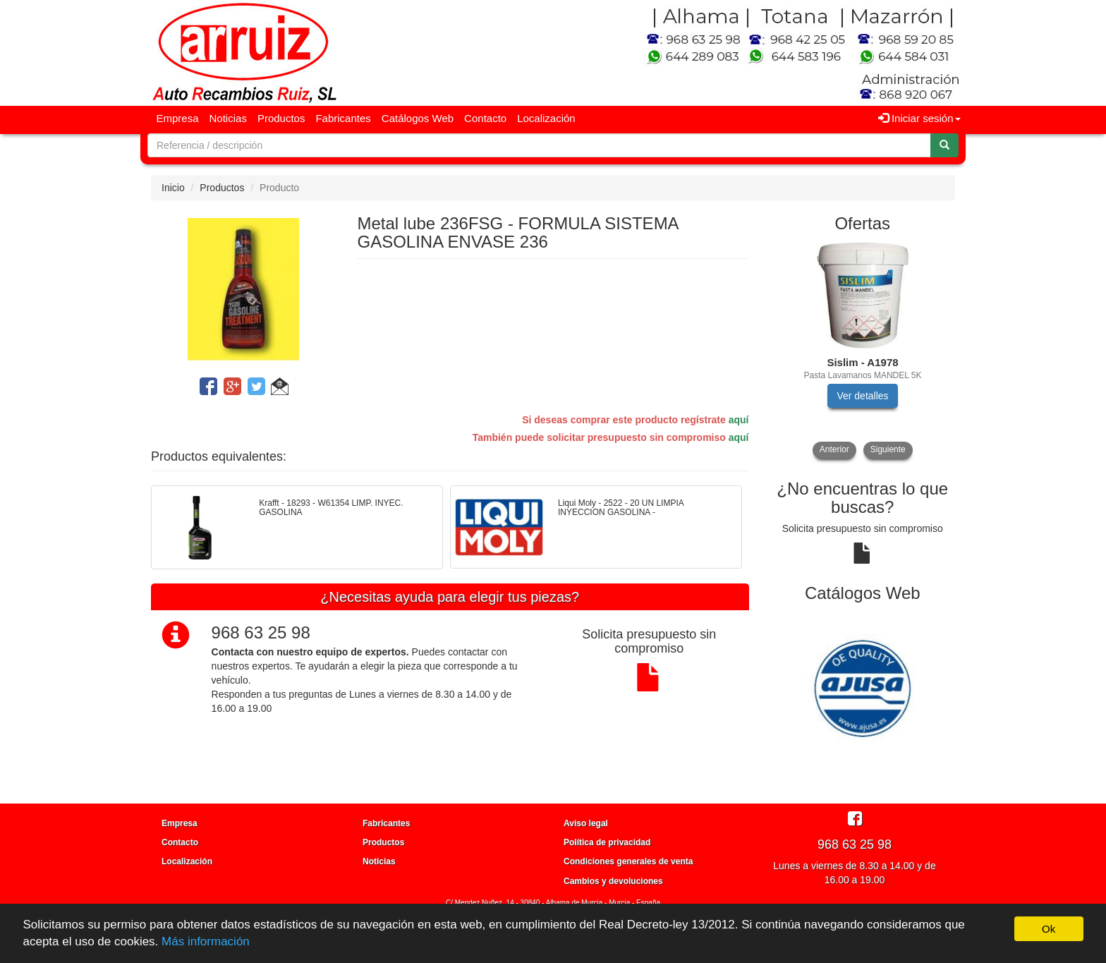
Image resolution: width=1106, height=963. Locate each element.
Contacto (485, 118)
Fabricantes (342, 118)
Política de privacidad (607, 842)
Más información (206, 941)
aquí (739, 419)
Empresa (178, 118)
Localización (546, 118)
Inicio (173, 187)
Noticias (228, 118)
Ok (1048, 929)
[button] (279, 389)
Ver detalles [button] (862, 395)
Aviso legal (586, 823)
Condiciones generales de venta (628, 861)
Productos (281, 118)
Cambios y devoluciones (613, 881)
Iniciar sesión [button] (919, 118)
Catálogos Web (418, 118)
